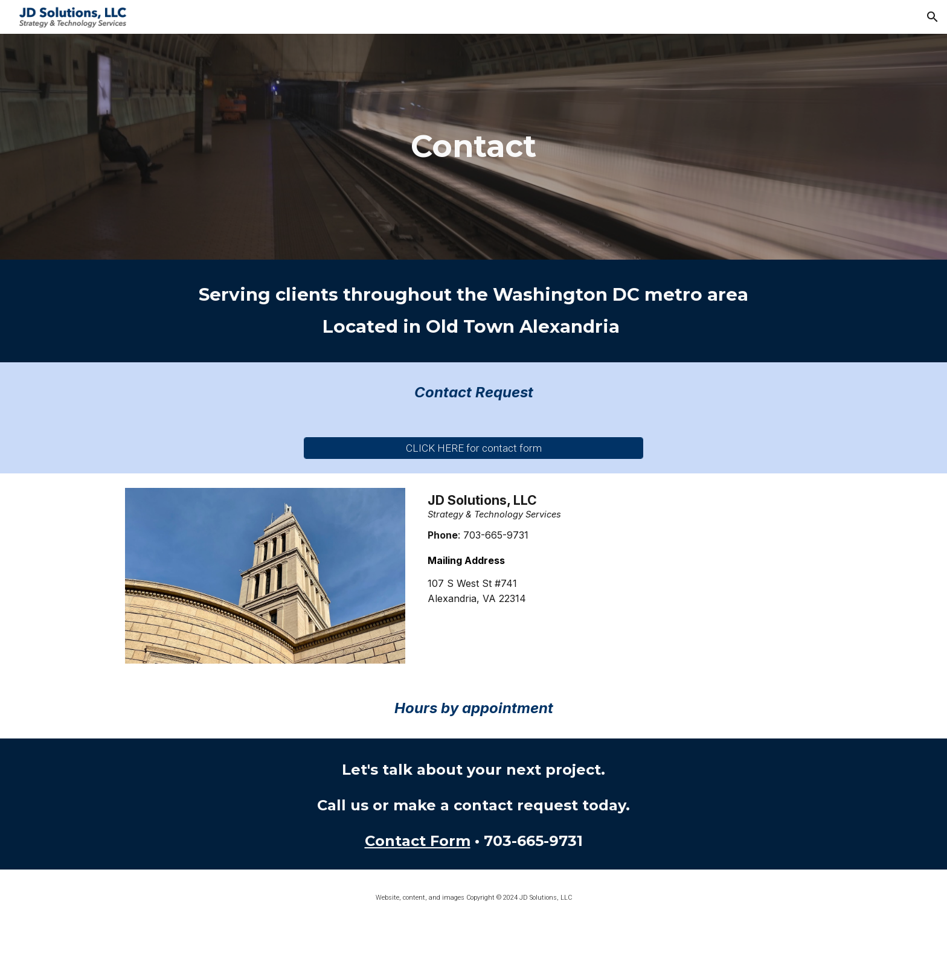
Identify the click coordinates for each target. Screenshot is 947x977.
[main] (473, 147)
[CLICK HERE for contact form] (473, 447)
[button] (932, 16)
